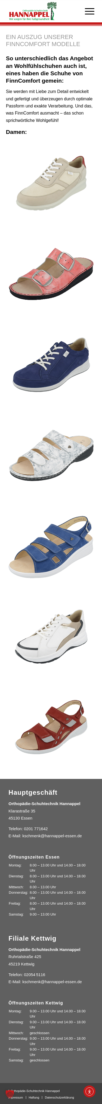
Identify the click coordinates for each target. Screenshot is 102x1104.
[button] (10, 1094)
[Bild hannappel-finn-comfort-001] (51, 274)
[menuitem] (86, 11)
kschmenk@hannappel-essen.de (52, 835)
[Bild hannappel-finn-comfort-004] (51, 546)
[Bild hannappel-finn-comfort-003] (51, 455)
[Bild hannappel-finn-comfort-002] (51, 364)
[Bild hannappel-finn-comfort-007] (51, 183)
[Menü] (86, 11)
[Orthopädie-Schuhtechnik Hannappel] (42, 11)
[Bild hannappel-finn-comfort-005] (51, 637)
